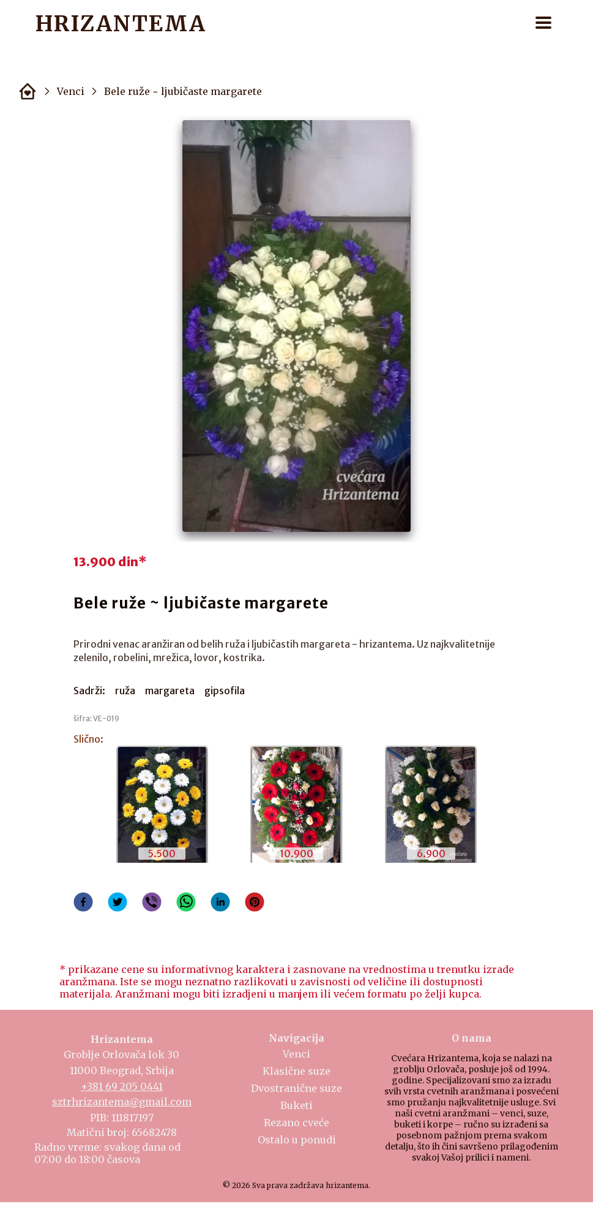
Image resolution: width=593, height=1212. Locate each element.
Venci (70, 91)
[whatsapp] (186, 903)
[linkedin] (220, 903)
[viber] (152, 903)
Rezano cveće (296, 1122)
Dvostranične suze (296, 1088)
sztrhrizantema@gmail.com (122, 1102)
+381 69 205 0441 (122, 1086)
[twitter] (117, 903)
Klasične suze (296, 1071)
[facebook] (83, 903)
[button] (543, 23)
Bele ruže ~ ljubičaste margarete (183, 91)
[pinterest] (254, 903)
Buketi (296, 1105)
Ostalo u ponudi (297, 1140)
